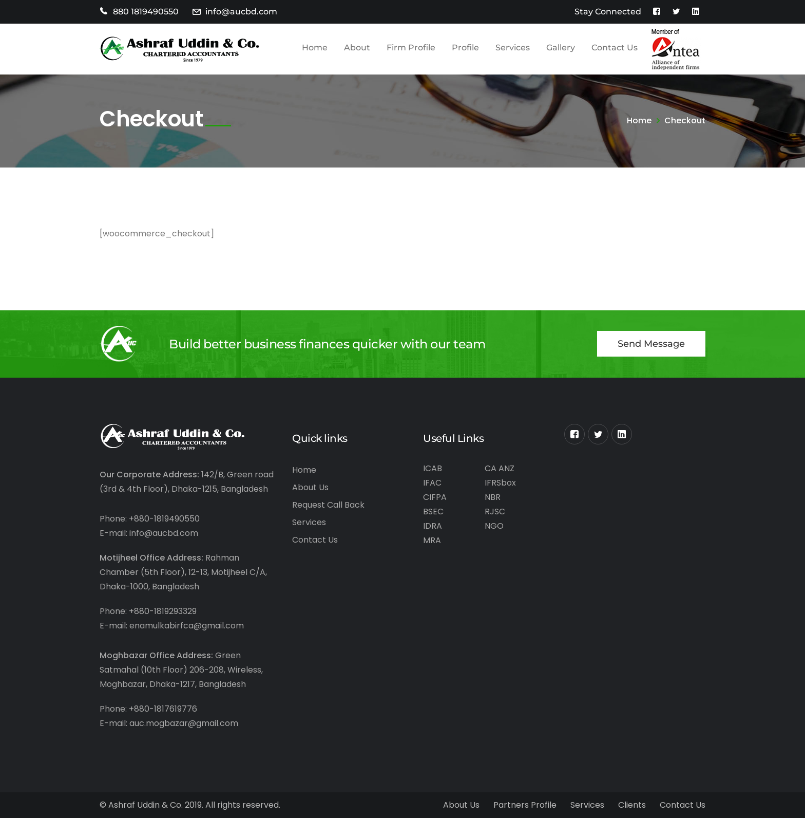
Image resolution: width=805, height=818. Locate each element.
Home (639, 120)
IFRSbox (500, 483)
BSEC (433, 511)
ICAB (432, 468)
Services (309, 522)
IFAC (432, 483)
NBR (493, 497)
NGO (494, 526)
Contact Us (315, 540)
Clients (632, 805)
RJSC (495, 511)
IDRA (432, 526)
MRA (432, 540)
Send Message (651, 343)
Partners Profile (525, 805)
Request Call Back (328, 505)
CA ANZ (499, 468)
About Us (310, 487)
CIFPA (435, 497)
